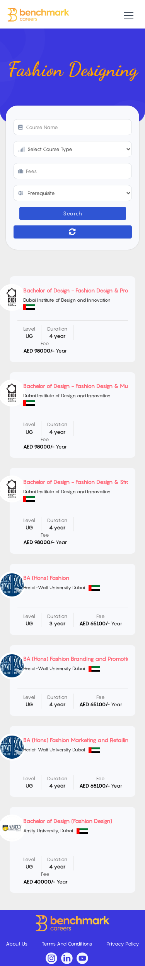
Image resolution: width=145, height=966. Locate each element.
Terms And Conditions (67, 944)
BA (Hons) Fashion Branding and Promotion (78, 658)
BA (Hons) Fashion (46, 578)
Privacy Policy (122, 944)
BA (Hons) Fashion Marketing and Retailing (77, 740)
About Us (17, 944)
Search (72, 213)
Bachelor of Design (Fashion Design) (67, 821)
